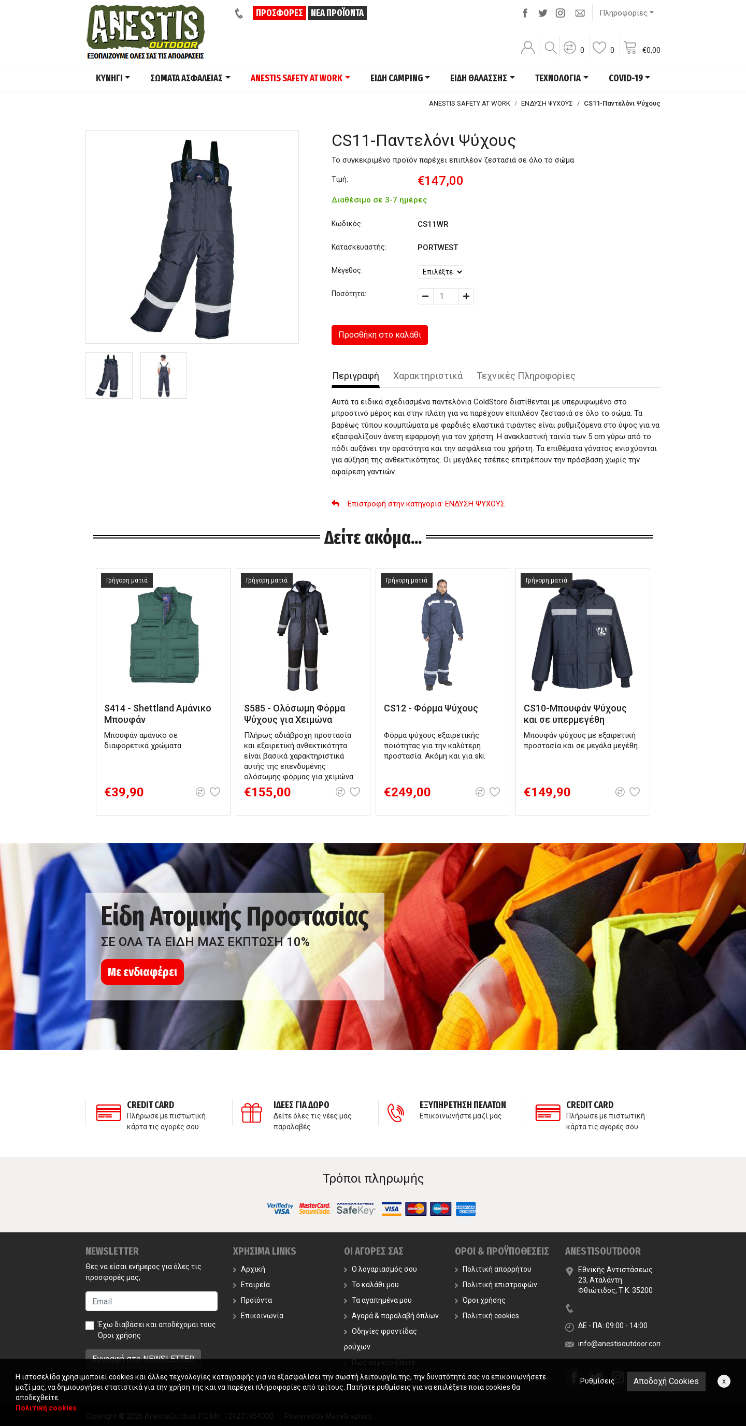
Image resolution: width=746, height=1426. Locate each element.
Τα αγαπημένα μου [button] (378, 1300)
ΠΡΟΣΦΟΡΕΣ (279, 13)
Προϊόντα (252, 1300)
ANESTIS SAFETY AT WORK (469, 103)
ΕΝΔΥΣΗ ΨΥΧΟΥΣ (547, 103)
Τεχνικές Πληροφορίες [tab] (526, 375)
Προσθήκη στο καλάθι (379, 335)
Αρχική (249, 1269)
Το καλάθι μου (371, 1285)
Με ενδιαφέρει (142, 972)
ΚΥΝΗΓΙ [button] (109, 78)
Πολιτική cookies (487, 1316)
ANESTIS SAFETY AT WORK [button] (296, 78)
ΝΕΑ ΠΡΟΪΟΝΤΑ (337, 13)
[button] (573, 54)
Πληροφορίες (623, 13)
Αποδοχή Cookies (666, 1381)
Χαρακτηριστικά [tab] (428, 375)
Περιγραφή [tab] (355, 375)
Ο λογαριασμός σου (380, 1269)
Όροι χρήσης (119, 1335)
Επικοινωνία (258, 1316)
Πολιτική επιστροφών (496, 1285)
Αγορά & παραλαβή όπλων (391, 1316)
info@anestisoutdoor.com (620, 1344)
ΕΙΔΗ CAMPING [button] (396, 78)
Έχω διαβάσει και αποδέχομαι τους (157, 1330)
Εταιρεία (251, 1285)
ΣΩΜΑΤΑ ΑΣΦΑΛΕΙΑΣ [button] (186, 78)
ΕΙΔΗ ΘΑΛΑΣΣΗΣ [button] (478, 78)
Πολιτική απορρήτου (493, 1269)
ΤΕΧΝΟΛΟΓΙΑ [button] (558, 78)
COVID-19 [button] (626, 78)
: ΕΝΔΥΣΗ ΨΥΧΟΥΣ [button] (418, 503)
